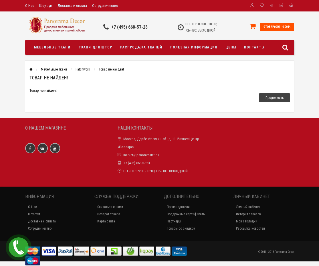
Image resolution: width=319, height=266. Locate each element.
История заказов (248, 214)
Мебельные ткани (52, 47)
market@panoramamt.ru (141, 155)
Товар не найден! (111, 69)
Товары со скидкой (181, 228)
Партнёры (174, 221)
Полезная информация (193, 47)
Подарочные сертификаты (186, 214)
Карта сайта (106, 221)
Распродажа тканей (141, 47)
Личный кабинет (248, 207)
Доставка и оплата (72, 5)
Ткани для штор (95, 47)
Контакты (254, 47)
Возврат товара (108, 214)
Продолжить (274, 98)
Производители (178, 207)
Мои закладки (246, 221)
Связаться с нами (110, 207)
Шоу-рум (45, 5)
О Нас (29, 5)
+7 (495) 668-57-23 (129, 27)
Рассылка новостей (250, 228)
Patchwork (83, 69)
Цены (230, 47)
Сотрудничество (105, 5)
